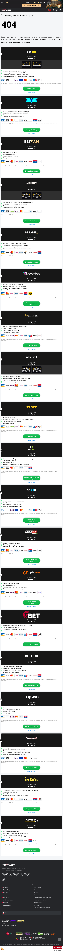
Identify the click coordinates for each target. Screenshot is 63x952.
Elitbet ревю (31, 482)
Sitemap (36, 905)
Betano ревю (31, 224)
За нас (36, 892)
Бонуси (5, 887)
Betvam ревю (31, 175)
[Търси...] (53, 10)
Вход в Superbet (31, 768)
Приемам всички (58, 947)
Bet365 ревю (31, 92)
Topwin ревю (31, 730)
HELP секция (38, 902)
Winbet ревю (31, 399)
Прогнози (6, 897)
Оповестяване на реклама (42, 907)
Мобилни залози (8, 900)
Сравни (5, 895)
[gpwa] (19, 933)
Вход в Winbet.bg (31, 395)
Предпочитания (57, 950)
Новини (5, 902)
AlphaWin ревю (31, 607)
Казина (5, 892)
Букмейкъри (7, 890)
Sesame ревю (31, 266)
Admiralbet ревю (31, 854)
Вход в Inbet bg (31, 809)
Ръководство (7, 905)
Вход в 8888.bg (31, 130)
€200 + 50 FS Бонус (31, 644)
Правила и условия (40, 900)
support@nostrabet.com (9, 925)
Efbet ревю (31, 440)
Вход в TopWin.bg (31, 726)
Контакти (37, 890)
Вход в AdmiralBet (31, 850)
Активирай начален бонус (31, 478)
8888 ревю (31, 133)
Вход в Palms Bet (31, 345)
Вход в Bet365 (31, 89)
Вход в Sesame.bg (31, 262)
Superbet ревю (31, 771)
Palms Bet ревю (31, 349)
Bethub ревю (31, 689)
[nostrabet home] (8, 864)
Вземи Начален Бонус (31, 303)
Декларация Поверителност (43, 897)
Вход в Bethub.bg (31, 685)
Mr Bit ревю (31, 524)
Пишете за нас (38, 895)
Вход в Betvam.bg (31, 171)
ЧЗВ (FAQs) (37, 887)
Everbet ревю (31, 308)
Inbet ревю (31, 812)
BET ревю (31, 648)
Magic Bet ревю (31, 564)
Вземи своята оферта (31, 520)
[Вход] (56, 10)
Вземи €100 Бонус (31, 221)
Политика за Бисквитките (35, 949)
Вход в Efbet (31, 436)
